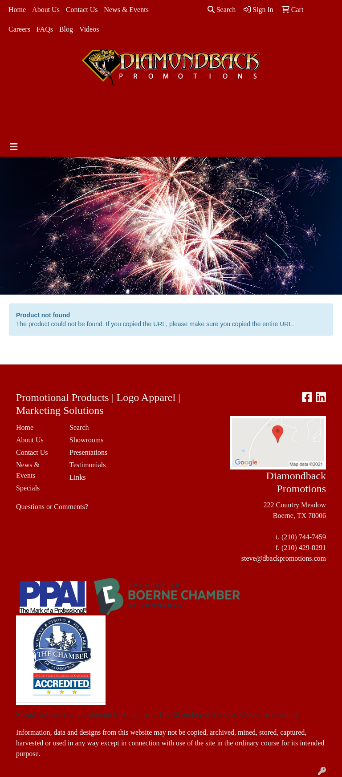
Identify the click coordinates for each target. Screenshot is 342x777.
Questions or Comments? (52, 506)
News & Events (126, 9)
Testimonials (87, 465)
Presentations (88, 452)
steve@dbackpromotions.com (283, 558)
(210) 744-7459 (303, 537)
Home (17, 9)
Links (77, 477)
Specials (28, 488)
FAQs (45, 29)
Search (222, 9)
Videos (89, 29)
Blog (66, 29)
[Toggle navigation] (13, 147)
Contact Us (82, 9)
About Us (46, 9)
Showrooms (86, 440)
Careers (19, 29)
